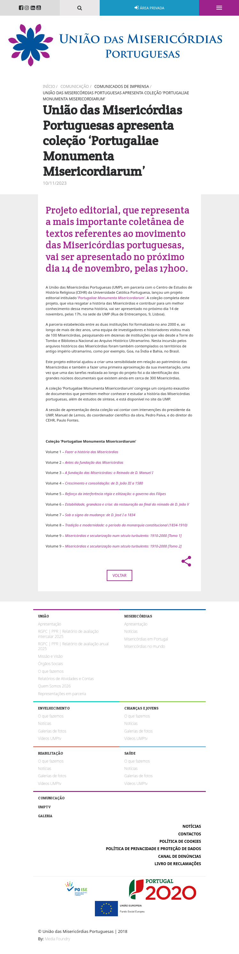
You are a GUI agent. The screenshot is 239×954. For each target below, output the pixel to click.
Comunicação (74, 86)
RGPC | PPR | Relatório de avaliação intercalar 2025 (68, 634)
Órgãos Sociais (50, 663)
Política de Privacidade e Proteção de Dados (153, 848)
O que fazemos (51, 671)
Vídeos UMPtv (49, 738)
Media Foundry (57, 939)
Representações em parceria (62, 693)
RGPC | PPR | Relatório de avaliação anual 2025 (73, 646)
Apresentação (49, 624)
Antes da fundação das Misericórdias (94, 462)
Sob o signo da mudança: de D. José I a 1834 (100, 514)
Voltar (119, 575)
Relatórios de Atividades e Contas (66, 678)
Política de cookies (180, 841)
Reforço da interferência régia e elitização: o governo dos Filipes (115, 493)
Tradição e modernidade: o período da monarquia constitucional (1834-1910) (126, 525)
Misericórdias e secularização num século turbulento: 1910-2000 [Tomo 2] (123, 546)
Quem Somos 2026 (54, 686)
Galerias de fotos (52, 731)
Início (49, 86)
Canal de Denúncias (179, 856)
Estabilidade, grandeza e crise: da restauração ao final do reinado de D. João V (127, 504)
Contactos (189, 834)
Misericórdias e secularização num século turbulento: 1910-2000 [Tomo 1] (123, 535)
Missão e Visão (50, 656)
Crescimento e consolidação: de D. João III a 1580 (104, 483)
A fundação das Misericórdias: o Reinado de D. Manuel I (109, 472)
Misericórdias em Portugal (146, 639)
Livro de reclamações (178, 863)
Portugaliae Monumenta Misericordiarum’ (111, 297)
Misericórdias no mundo (144, 646)
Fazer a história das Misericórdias (91, 451)
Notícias (130, 631)
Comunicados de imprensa (121, 86)
